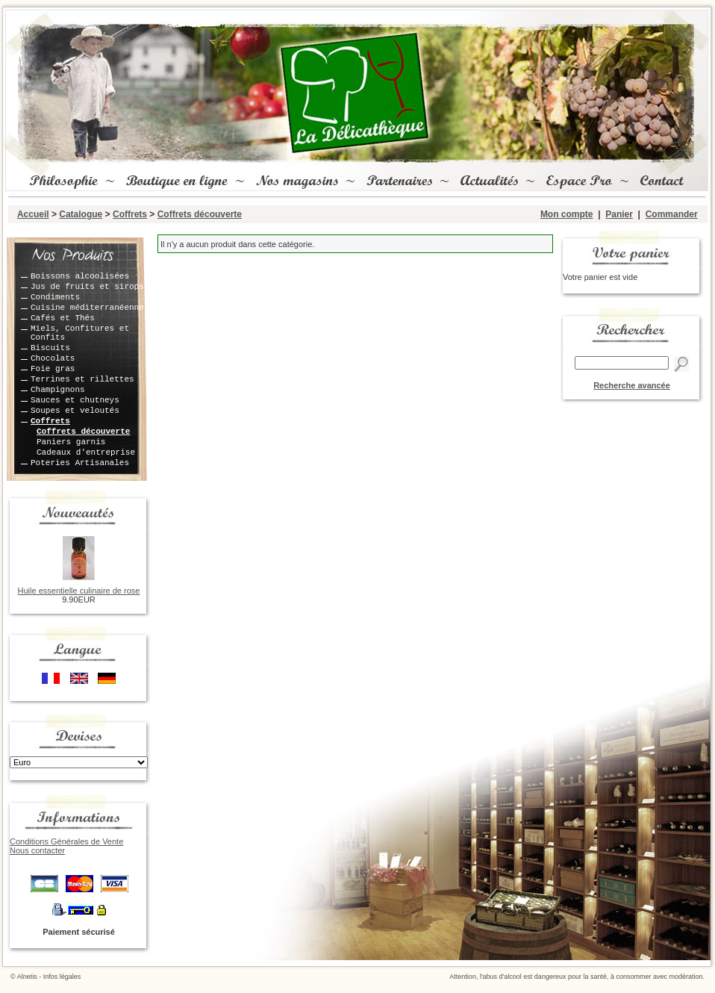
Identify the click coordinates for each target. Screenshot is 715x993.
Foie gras (53, 368)
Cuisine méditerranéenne (87, 307)
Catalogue (80, 214)
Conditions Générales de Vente (66, 841)
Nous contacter (37, 850)
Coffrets (130, 214)
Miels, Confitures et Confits (80, 333)
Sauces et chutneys (75, 400)
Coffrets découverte (199, 214)
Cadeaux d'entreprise (86, 452)
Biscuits (50, 347)
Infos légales (62, 976)
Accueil (33, 214)
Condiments (55, 297)
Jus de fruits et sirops (87, 286)
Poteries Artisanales (80, 462)
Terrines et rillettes (82, 379)
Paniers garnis (71, 442)
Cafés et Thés (63, 318)
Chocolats (53, 358)
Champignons (58, 389)
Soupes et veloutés (75, 410)
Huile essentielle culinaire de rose (79, 590)
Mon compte (566, 214)
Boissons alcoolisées (80, 276)
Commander (672, 214)
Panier (619, 214)
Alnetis (27, 976)
